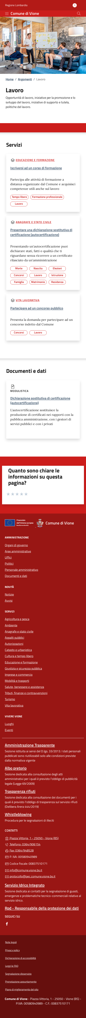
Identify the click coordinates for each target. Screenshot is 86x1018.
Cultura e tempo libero (19, 656)
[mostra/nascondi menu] (7, 14)
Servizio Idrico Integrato (25, 885)
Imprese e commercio (19, 674)
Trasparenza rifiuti (20, 791)
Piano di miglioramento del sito (21, 989)
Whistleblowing (18, 814)
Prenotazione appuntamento (20, 982)
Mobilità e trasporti (17, 680)
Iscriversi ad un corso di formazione (36, 168)
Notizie (9, 594)
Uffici (8, 557)
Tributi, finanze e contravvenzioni (26, 693)
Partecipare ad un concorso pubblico (36, 308)
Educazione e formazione (35, 160)
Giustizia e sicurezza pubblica (23, 668)
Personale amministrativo (21, 569)
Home (10, 79)
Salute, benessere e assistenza (24, 687)
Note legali (11, 942)
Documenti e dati (16, 576)
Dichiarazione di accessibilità (20, 958)
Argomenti (25, 79)
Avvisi (9, 600)
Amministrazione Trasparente (30, 745)
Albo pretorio (16, 768)
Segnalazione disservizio (18, 974)
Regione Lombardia (16, 5)
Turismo (10, 699)
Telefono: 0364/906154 (22, 844)
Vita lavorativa (28, 300)
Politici (9, 563)
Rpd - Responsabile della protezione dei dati (42, 908)
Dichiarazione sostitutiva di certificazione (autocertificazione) (40, 400)
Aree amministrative (18, 551)
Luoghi (9, 724)
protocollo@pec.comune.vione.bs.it (30, 876)
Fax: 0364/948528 (19, 850)
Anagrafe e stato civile (33, 222)
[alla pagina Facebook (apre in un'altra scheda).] (7, 923)
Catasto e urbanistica (18, 650)
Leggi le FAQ (11, 966)
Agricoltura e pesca (17, 619)
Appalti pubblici (14, 637)
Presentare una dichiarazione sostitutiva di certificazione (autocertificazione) (41, 232)
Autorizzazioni (14, 643)
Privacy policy (12, 950)
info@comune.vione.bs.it (23, 870)
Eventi (9, 730)
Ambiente (11, 625)
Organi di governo (16, 545)
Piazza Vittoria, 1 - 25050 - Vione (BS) (43, 837)
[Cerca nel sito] (79, 13)
